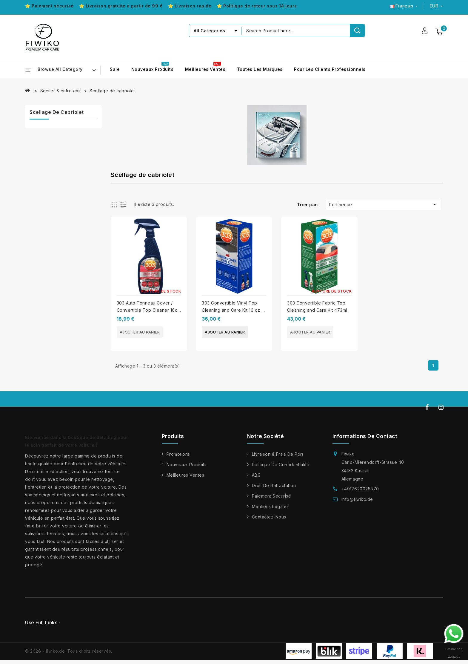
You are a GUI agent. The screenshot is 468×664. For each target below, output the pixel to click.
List (125, 204)
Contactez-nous (269, 516)
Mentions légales (270, 506)
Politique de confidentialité (281, 464)
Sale (115, 69)
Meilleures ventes (205, 69)
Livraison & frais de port (278, 454)
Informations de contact (365, 436)
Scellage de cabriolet (57, 112)
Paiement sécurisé (271, 495)
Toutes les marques (260, 69)
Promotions (178, 454)
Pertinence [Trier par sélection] (383, 204)
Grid (115, 204)
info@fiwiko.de (357, 499)
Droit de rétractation (274, 485)
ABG (256, 475)
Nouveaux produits (152, 69)
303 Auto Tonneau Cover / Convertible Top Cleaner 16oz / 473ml (148, 310)
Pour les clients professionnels (330, 69)
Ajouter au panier (140, 332)
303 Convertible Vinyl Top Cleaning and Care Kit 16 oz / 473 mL (232, 310)
